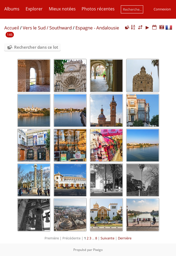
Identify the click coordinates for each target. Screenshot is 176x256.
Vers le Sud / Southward (47, 28)
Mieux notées (62, 9)
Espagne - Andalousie (97, 28)
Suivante (107, 238)
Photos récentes (98, 9)
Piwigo (98, 249)
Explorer (34, 9)
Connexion (162, 9)
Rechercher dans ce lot (36, 47)
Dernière (124, 238)
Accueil (11, 28)
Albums (11, 9)
